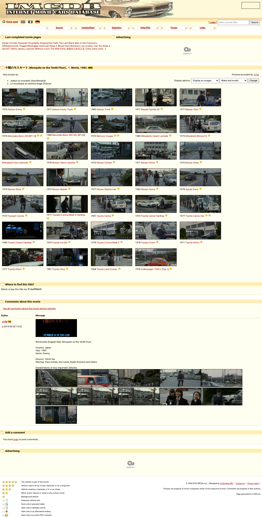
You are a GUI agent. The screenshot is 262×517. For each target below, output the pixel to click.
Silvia (196, 162)
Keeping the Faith (49, 43)
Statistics (117, 27)
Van (114, 189)
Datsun (11, 109)
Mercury (101, 136)
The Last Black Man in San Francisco (78, 43)
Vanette (71, 162)
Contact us (240, 483)
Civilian (108, 162)
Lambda (164, 136)
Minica (200, 136)
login (16, 439)
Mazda (144, 109)
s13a (256, 74)
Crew (88, 48)
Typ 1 (165, 269)
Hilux (62, 269)
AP (158, 109)
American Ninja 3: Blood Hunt (54, 45)
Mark (72, 214)
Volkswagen (147, 269)
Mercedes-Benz (16, 136)
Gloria (152, 162)
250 (26, 136)
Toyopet (12, 215)
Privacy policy (253, 483)
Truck (70, 109)
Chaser (19, 242)
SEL (75, 135)
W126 (81, 135)
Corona (20, 215)
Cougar (109, 136)
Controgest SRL (226, 483)
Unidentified (88, 27)
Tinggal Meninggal (28, 45)
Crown (152, 242)
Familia (152, 109)
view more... (99, 48)
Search (59, 27)
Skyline (63, 189)
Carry (195, 189)
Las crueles (87, 45)
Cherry (63, 162)
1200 (156, 269)
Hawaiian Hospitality (28, 43)
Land (106, 269)
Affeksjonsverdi (10, 45)
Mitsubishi (146, 136)
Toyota (100, 215)
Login (213, 22)
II (75, 214)
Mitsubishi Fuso (10, 162)
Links (202, 27)
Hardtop (81, 214)
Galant (155, 136)
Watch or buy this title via (21, 289)
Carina (107, 215)
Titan (195, 109)
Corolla (63, 242)
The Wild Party (57, 48)
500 (71, 135)
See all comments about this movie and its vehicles (29, 308)
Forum (174, 27)
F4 (205, 136)
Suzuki (188, 189)
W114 (32, 136)
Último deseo (17, 48)
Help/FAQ (145, 27)
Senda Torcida (9, 43)
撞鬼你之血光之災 (76, 48)
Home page (12, 21)
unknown (23, 162)
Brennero (75, 45)
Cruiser (113, 269)
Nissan (55, 162)
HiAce (196, 242)
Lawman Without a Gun (37, 48)
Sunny (19, 109)
